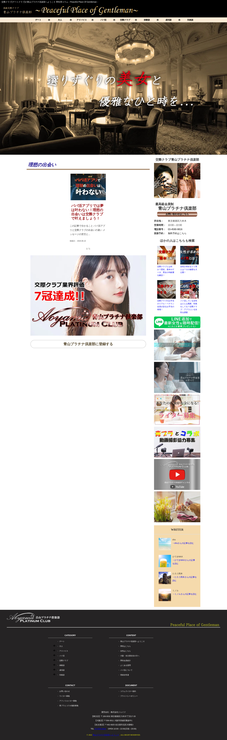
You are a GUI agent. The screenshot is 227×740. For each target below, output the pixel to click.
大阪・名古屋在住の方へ (129, 656)
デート (38, 20)
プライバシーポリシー (129, 696)
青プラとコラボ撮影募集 (68, 706)
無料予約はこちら (177, 233)
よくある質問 (125, 665)
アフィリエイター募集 (68, 701)
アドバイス (82, 20)
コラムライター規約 (128, 691)
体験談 (147, 20)
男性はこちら (125, 646)
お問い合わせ (64, 691)
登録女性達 (124, 675)
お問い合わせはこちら (177, 214)
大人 (60, 20)
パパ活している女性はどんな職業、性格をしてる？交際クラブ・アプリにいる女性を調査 (189, 296)
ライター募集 (64, 696)
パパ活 (103, 20)
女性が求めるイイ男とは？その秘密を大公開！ (189, 259)
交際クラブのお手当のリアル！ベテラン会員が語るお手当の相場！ (166, 295)
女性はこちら (125, 651)
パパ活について (126, 670)
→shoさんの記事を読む (183, 543)
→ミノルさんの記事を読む (184, 594)
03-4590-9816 (175, 229)
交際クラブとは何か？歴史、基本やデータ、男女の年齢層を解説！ (166, 261)
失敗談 (190, 20)
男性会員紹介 (125, 661)
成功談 (168, 20)
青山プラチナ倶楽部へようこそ (132, 641)
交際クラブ (125, 20)
